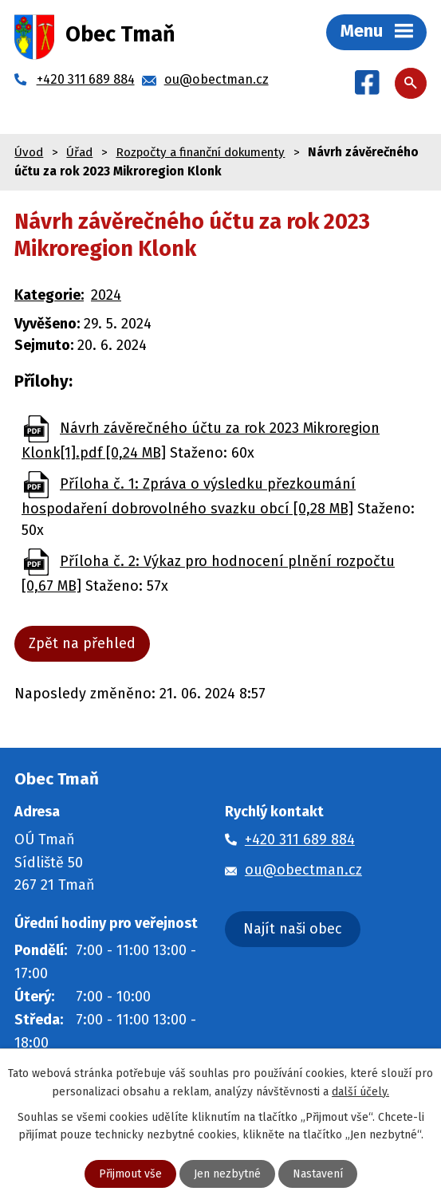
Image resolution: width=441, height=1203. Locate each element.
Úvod (28, 152)
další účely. (360, 1091)
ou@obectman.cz (303, 870)
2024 (106, 295)
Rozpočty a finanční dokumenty (200, 152)
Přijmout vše (130, 1174)
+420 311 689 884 (300, 839)
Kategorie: (49, 295)
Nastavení (318, 1174)
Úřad (79, 152)
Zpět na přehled (82, 643)
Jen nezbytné (227, 1174)
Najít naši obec (292, 929)
